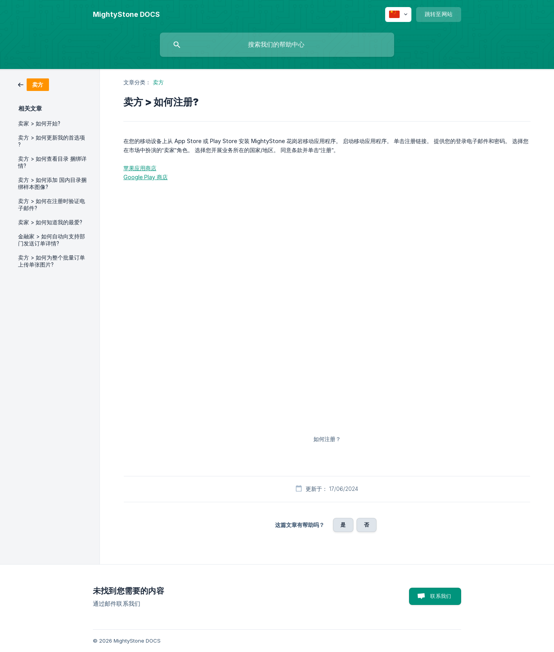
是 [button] (343, 524)
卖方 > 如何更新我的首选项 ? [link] (51, 141)
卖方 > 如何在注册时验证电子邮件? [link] (51, 204)
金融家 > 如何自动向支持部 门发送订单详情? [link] (51, 240)
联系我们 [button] (440, 596)
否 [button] (366, 524)
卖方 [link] (158, 82)
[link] (33, 84)
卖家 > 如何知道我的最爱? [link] (50, 222)
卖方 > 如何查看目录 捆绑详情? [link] (52, 162)
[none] (126, 14)
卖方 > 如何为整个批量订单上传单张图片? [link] (51, 261)
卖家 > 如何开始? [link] (39, 123)
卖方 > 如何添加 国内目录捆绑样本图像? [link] (52, 183)
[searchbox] (277, 45)
